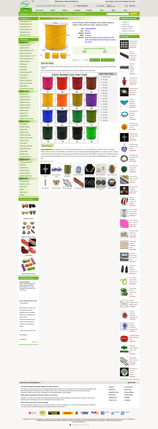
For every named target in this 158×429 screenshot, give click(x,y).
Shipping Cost (127, 1)
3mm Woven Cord (25, 35)
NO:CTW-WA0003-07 (67, 175)
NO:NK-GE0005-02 (89, 175)
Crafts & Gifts (24, 178)
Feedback (127, 400)
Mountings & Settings (26, 146)
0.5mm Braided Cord (26, 21)
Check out (132, 6)
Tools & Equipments (26, 176)
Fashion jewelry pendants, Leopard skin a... (133, 189)
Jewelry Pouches (25, 170)
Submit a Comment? (128, 31)
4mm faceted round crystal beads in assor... (133, 280)
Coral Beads (28, 255)
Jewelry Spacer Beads (26, 137)
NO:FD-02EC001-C (67, 189)
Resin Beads (23, 86)
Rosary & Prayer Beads (26, 118)
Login (107, 1)
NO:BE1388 (45, 188)
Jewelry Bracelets (25, 97)
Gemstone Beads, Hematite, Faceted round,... (132, 68)
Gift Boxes (23, 165)
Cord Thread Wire (26, 162)
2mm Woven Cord (25, 32)
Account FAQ (128, 387)
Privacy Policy (129, 395)
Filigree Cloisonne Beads (28, 237)
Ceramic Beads (25, 45)
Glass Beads (23, 64)
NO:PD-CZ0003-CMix (45, 175)
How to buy (125, 24)
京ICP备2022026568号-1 (79, 422)
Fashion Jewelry (24, 91)
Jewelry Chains (24, 140)
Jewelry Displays (25, 173)
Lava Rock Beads (80, 14)
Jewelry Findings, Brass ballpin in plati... (133, 302)
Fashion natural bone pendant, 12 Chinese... (133, 43)
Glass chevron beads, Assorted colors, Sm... (133, 178)
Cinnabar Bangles (67, 14)
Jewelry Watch (24, 116)
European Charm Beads (27, 88)
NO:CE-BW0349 (78, 175)
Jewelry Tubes (24, 154)
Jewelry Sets (23, 113)
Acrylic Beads (24, 75)
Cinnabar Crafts (24, 181)
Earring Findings (25, 127)
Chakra (22, 189)
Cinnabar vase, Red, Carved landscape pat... (133, 80)
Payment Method (127, 26)
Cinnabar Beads (24, 48)
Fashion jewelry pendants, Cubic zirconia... (133, 146)
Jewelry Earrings (25, 102)
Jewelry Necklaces (25, 105)
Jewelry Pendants (25, 107)
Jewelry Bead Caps (25, 135)
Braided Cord (50, 18)
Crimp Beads (23, 124)
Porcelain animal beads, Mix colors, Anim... (133, 233)
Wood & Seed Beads (26, 53)
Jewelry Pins (23, 129)
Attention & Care (127, 28)
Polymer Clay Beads (26, 80)
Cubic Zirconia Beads (26, 83)
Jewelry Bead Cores (25, 156)
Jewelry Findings (25, 121)
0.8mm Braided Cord (26, 24)
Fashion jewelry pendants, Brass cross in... (133, 136)
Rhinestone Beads (25, 61)
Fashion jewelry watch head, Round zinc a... (133, 90)
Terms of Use (112, 400)
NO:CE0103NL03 (78, 188)
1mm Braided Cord (25, 27)
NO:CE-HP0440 (112, 188)
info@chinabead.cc (82, 6)
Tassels (22, 195)
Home (42, 18)
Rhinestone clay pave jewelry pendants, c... (133, 168)
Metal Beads (23, 77)
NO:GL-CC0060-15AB (56, 175)
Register (112, 1)
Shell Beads (23, 67)
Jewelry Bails (24, 151)
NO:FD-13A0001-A (100, 175)
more (33, 342)
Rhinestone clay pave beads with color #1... (133, 125)
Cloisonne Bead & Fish (28, 56)
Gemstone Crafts (25, 184)
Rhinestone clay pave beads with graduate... (133, 157)
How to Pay (128, 389)
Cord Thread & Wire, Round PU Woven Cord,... (133, 222)
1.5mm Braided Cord (26, 29)
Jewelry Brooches (25, 99)
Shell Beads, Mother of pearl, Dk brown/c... (133, 360)
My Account (118, 1)
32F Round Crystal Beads (53, 14)
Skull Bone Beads (28, 218)
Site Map (127, 397)
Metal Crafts (23, 186)
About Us (111, 387)
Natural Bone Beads (27, 50)
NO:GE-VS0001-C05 (100, 189)
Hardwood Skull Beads (37, 14)
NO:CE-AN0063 (56, 188)
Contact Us (125, 22)
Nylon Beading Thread (28, 273)
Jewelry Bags (24, 167)
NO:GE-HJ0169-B (112, 175)
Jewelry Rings (24, 110)
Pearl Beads (23, 69)
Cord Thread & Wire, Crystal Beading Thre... (133, 211)
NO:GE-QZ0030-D (90, 188)
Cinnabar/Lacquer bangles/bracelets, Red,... (134, 337)
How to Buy (112, 395)
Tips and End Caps (25, 148)
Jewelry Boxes (24, 94)
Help (133, 1)
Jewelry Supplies (25, 159)
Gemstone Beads (26, 72)
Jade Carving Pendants (26, 58)
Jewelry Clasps (24, 132)
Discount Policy (129, 392)
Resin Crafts (23, 192)
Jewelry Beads (24, 42)
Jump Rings (23, 143)
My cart (102, 6)
